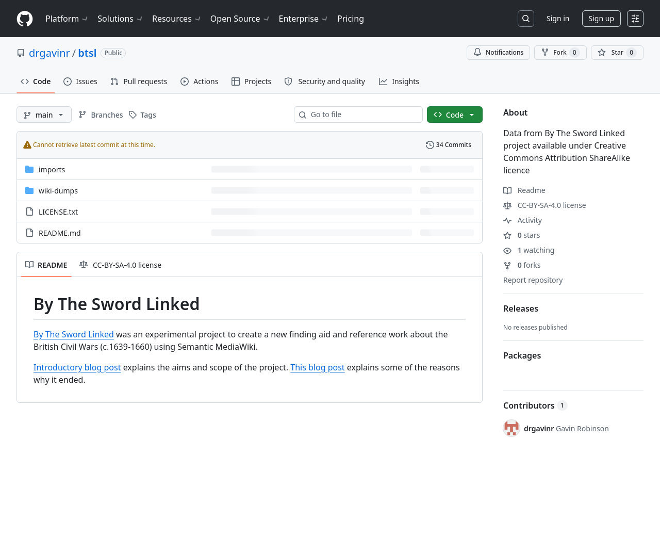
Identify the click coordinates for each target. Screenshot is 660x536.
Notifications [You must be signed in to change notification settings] (498, 52)
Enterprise (304, 18)
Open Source (240, 18)
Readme (524, 190)
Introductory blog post (77, 367)
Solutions (120, 18)
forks (522, 265)
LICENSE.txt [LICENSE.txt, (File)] (58, 212)
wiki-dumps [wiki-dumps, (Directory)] (58, 191)
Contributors (535, 405)
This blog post (317, 367)
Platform (67, 18)
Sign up (601, 18)
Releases (520, 308)
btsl (87, 53)
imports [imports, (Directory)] (52, 169)
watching (528, 250)
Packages (522, 355)
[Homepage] (24, 18)
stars (521, 235)
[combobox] (362, 114)
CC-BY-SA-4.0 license (544, 205)
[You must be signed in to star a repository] (617, 52)
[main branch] (44, 114)
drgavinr (49, 53)
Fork (560, 52)
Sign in (558, 18)
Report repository (533, 280)
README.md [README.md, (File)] (60, 233)
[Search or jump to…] (526, 18)
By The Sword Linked (74, 334)
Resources (177, 18)
